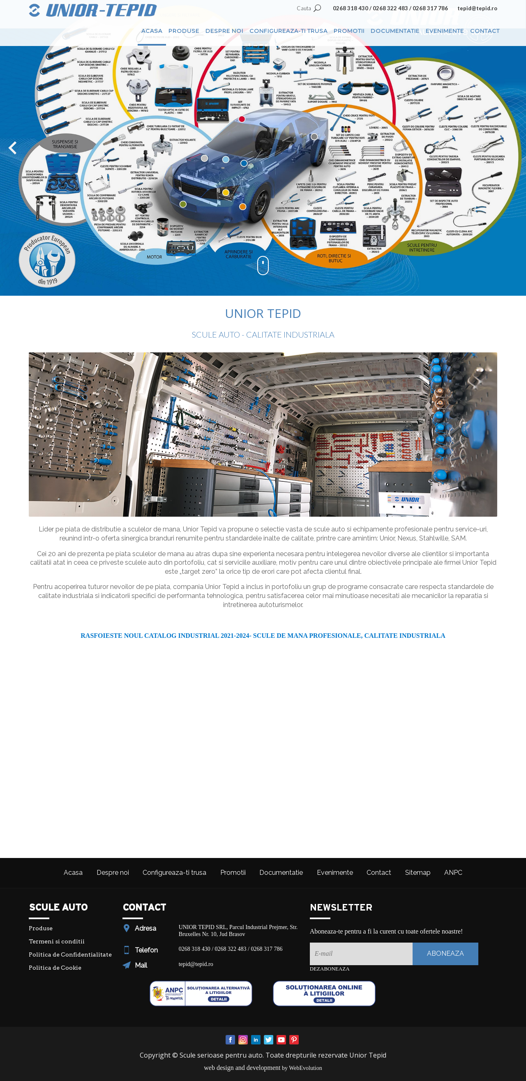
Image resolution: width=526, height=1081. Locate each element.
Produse (183, 31)
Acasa (151, 31)
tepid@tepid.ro (477, 8)
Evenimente (445, 31)
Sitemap (418, 872)
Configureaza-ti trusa (288, 31)
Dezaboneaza (330, 969)
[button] (12, 147)
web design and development (242, 1067)
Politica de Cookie (55, 967)
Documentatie (395, 31)
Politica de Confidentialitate (70, 954)
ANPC (453, 872)
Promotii (349, 31)
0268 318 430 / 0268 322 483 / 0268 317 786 (390, 8)
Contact (485, 31)
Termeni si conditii (57, 941)
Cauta (304, 8)
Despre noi (224, 31)
